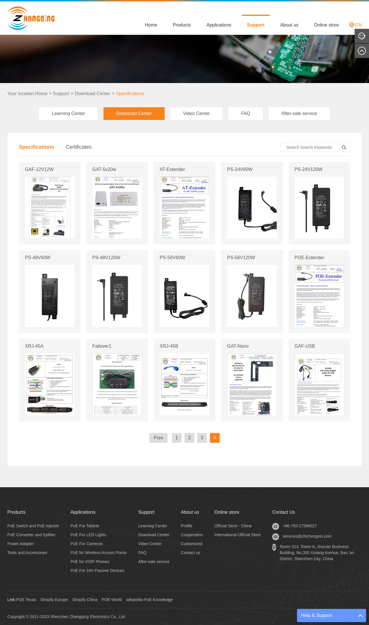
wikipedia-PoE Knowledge (149, 599)
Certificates (79, 147)
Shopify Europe (54, 599)
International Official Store (237, 534)
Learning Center (68, 113)
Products (182, 24)
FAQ (245, 113)
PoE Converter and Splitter (31, 534)
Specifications (130, 93)
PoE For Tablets (84, 526)
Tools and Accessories (27, 552)
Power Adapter (20, 543)
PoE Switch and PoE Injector (33, 526)
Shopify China (84, 599)
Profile (187, 526)
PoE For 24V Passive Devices (97, 570)
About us (289, 24)
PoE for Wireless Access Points (98, 552)
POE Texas (26, 599)
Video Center (196, 113)
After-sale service (299, 113)
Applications (218, 24)
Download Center (92, 93)
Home (151, 24)
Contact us (190, 552)
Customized (191, 543)
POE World (112, 599)
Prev (158, 437)
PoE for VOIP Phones (89, 561)
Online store (326, 24)
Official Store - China (233, 526)
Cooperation (192, 534)
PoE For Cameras (86, 543)
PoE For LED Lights (88, 534)
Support (256, 24)
